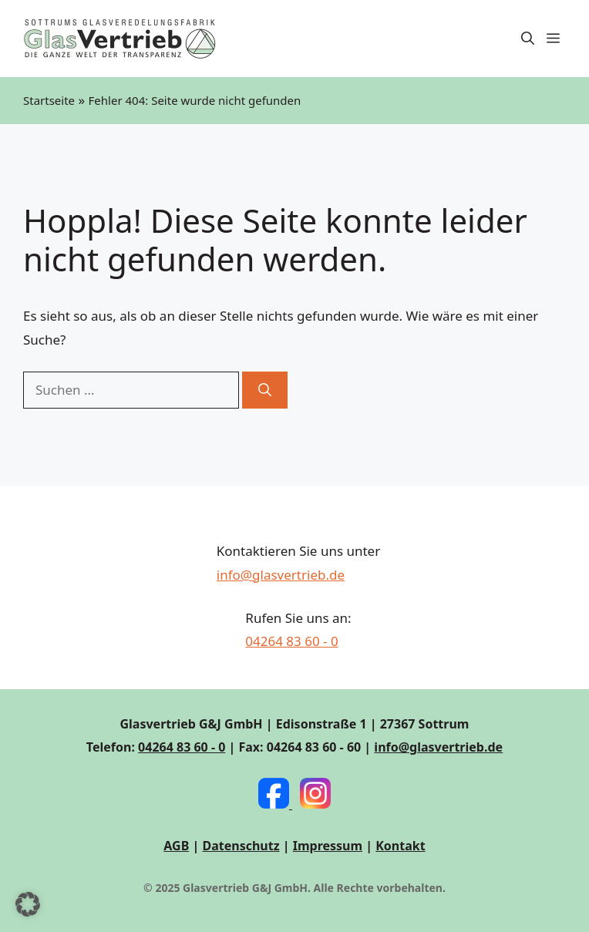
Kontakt (400, 845)
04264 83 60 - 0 (291, 641)
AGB (176, 845)
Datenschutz (240, 845)
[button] (527, 38)
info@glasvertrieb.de (281, 575)
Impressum (327, 845)
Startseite (49, 100)
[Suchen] (265, 390)
